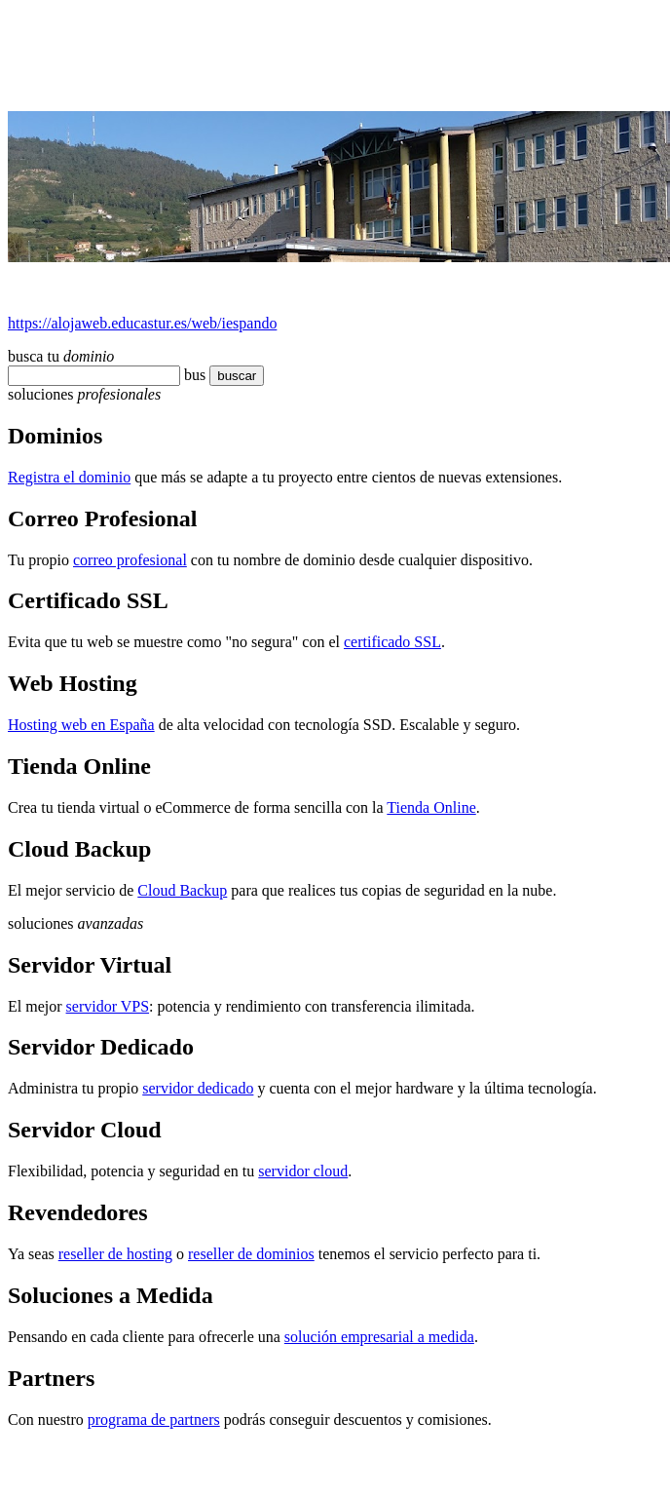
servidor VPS (108, 1006)
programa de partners (154, 1419)
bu (192, 374)
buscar (230, 375)
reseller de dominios (251, 1254)
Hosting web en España (81, 724)
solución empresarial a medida (379, 1336)
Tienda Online (431, 807)
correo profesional (130, 560)
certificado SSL (392, 641)
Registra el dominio (69, 477)
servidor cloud (303, 1171)
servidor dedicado (197, 1088)
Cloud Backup (182, 890)
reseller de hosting (115, 1254)
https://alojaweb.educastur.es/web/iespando (142, 323)
